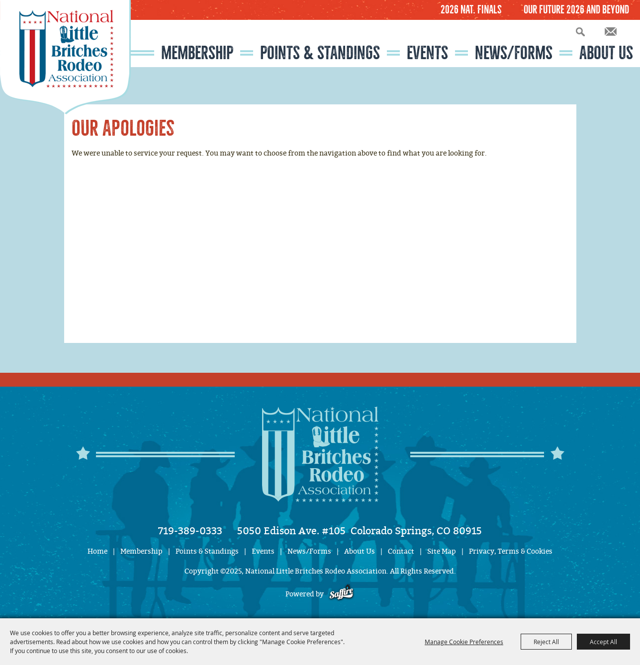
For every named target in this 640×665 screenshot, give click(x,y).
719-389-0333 (190, 531)
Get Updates (611, 31)
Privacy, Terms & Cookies (510, 551)
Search (580, 31)
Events (427, 53)
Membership (197, 53)
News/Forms (513, 53)
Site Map (441, 551)
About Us (606, 53)
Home (97, 551)
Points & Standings (320, 53)
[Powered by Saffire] (341, 594)
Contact (401, 551)
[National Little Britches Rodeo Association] (65, 57)
